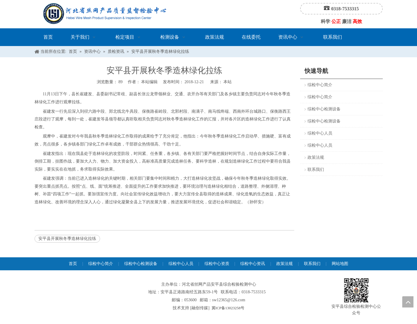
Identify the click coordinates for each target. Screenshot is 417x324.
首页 (73, 263)
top (407, 301)
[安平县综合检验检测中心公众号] (356, 290)
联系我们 (316, 169)
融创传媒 (200, 308)
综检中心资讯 (252, 263)
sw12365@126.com (228, 300)
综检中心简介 (320, 85)
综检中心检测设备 (324, 109)
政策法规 (316, 157)
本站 (227, 82)
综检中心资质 (217, 263)
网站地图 (340, 263)
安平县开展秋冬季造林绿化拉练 (67, 238)
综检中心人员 (320, 133)
